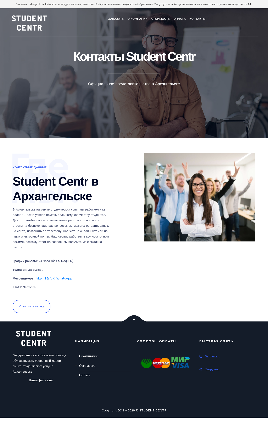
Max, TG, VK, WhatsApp (54, 278)
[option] (134, 73)
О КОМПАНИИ (137, 18)
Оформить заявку (31, 306)
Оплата (84, 375)
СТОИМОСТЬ (160, 18)
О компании (88, 356)
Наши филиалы (40, 380)
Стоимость (87, 365)
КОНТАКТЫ (197, 18)
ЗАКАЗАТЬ (116, 18)
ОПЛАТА (179, 18)
